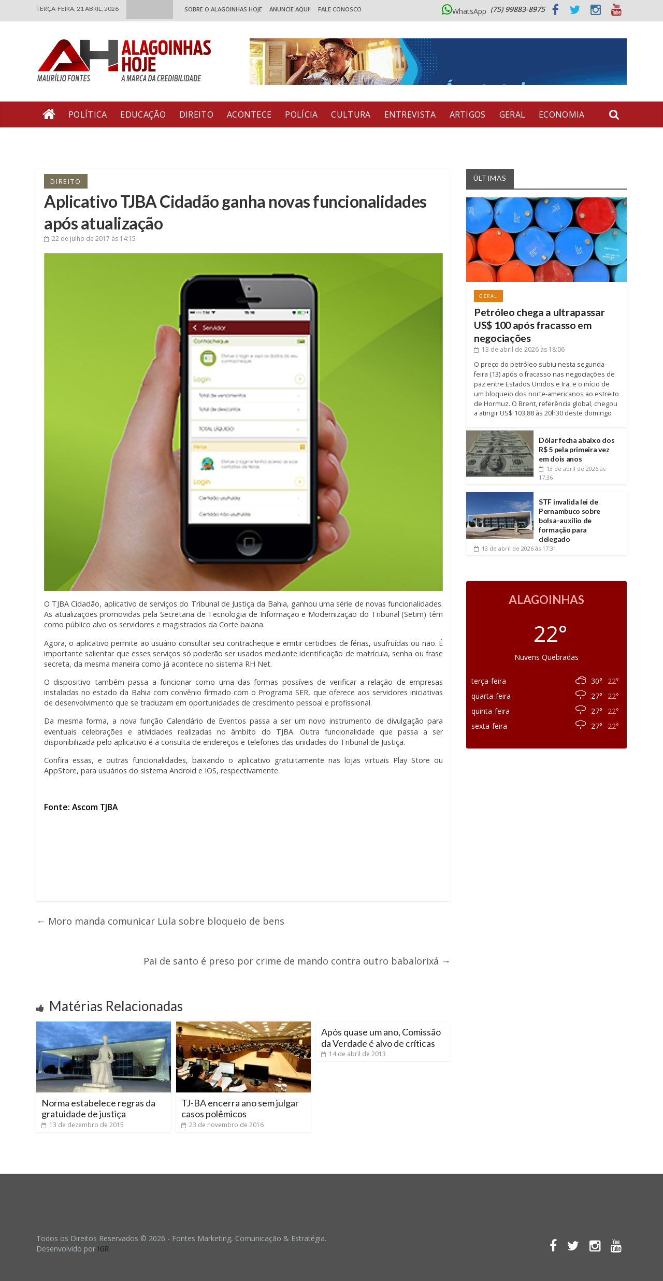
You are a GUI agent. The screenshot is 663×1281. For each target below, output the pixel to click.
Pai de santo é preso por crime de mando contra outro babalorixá (297, 961)
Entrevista (410, 114)
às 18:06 (519, 349)
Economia (561, 114)
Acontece (249, 114)
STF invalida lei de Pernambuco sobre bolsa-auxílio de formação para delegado (569, 520)
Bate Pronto (73, 140)
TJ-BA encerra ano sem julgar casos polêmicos (240, 1108)
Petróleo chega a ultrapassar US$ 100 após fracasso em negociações (539, 325)
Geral (512, 114)
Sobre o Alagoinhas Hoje (223, 9)
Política (87, 114)
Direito (196, 114)
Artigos (468, 114)
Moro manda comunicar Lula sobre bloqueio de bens (160, 921)
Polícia (301, 114)
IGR (103, 1249)
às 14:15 (90, 238)
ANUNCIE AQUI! (290, 9)
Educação (142, 114)
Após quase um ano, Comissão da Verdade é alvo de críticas (381, 1037)
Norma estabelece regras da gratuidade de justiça (98, 1108)
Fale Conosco (340, 9)
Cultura (350, 114)
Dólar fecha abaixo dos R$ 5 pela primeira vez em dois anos (576, 449)
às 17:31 (515, 548)
